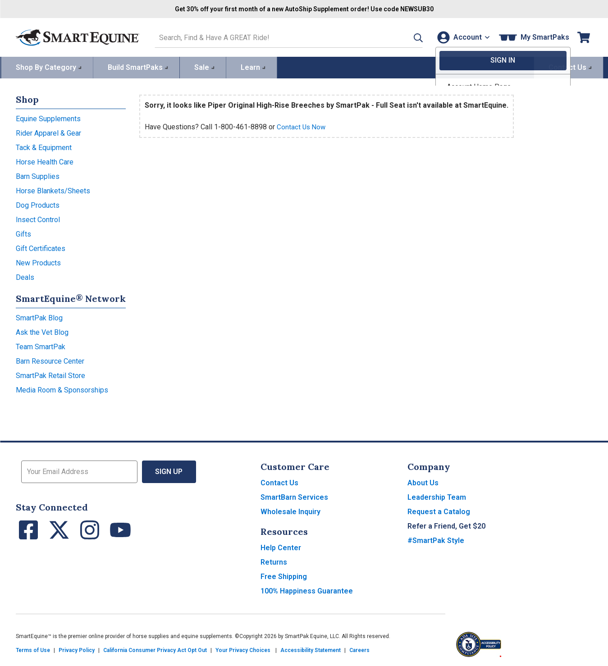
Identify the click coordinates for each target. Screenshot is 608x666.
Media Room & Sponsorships (62, 388)
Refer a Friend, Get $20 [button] (446, 524)
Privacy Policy (77, 649)
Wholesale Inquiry (290, 510)
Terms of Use (33, 649)
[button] (406, 36)
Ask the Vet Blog (42, 331)
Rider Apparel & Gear (48, 132)
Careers (359, 649)
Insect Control (38, 218)
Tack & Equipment (44, 146)
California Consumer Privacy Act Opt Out (155, 649)
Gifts (23, 232)
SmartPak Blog (39, 316)
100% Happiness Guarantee (307, 589)
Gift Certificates (40, 247)
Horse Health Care (44, 160)
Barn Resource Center (50, 360)
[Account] (461, 36)
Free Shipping (284, 575)
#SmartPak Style (435, 539)
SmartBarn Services (294, 496)
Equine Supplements (48, 117)
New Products (38, 261)
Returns (274, 561)
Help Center (281, 546)
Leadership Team (436, 496)
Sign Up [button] (169, 470)
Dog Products (37, 204)
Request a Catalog (438, 510)
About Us (423, 481)
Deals (25, 276)
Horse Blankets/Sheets (53, 189)
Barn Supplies (37, 175)
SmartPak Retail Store (50, 374)
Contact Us (279, 481)
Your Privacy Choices (242, 649)
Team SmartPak (40, 345)
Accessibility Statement (310, 649)
